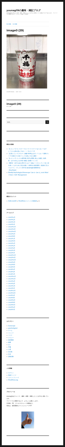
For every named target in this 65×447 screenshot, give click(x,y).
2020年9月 (11, 300)
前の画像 (9, 24)
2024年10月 (12, 260)
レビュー (11, 337)
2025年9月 (11, 234)
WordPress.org (13, 380)
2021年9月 (11, 295)
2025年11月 (11, 229)
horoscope (11, 326)
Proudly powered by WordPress (44, 446)
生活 (9, 354)
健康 (9, 342)
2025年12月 (12, 227)
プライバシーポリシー (29, 446)
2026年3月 (11, 219)
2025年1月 (11, 253)
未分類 (10, 352)
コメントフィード (13, 377)
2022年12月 (12, 276)
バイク (10, 335)
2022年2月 (11, 286)
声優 (9, 347)
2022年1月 (11, 288)
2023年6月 (11, 267)
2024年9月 (11, 262)
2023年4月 (11, 269)
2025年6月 (11, 241)
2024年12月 (12, 255)
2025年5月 (11, 243)
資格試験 (11, 356)
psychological (12, 328)
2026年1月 (11, 224)
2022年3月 (11, 283)
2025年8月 (11, 236)
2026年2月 (11, 222)
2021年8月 (11, 297)
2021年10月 (11, 293)
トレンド (11, 333)
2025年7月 (11, 238)
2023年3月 (11, 271)
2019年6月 (11, 309)
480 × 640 (18, 91)
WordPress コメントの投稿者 (27, 201)
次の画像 (15, 24)
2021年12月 (11, 290)
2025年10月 (12, 231)
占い (9, 344)
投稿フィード (12, 375)
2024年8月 (11, 264)
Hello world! (12, 201)
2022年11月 (11, 279)
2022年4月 (11, 281)
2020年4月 (11, 307)
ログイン (11, 373)
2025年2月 (11, 250)
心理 (9, 349)
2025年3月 (11, 248)
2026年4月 (11, 217)
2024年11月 (11, 257)
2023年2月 (11, 274)
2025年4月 (11, 245)
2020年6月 (11, 305)
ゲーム (10, 330)
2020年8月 (11, 302)
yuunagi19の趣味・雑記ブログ (24, 10)
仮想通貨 (11, 340)
